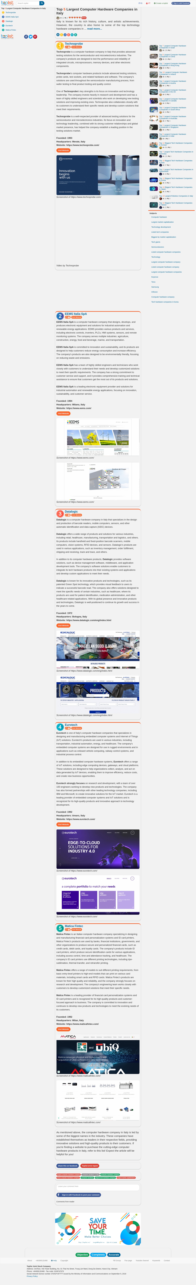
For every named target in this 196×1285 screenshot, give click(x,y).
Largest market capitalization (162, 222)
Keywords (156, 1261)
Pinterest (35, 37)
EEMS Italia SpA (76, 314)
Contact (167, 1261)
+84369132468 (42, 1261)
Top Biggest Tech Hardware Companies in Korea (175, 179)
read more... (94, 28)
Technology (155, 257)
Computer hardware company (162, 297)
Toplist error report (90, 1166)
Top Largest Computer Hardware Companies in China (172, 56)
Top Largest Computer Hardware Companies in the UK (172, 91)
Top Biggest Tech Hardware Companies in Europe (175, 144)
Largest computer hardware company (165, 262)
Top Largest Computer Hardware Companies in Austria (172, 82)
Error (84, 18)
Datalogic (71, 511)
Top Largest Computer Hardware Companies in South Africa (172, 108)
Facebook (26, 37)
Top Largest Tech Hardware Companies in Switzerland (176, 170)
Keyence (154, 277)
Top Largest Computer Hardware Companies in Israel (172, 47)
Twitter (31, 37)
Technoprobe (74, 43)
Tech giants (155, 242)
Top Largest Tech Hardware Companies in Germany (176, 153)
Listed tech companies (160, 232)
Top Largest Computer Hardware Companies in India (172, 135)
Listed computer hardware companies (165, 252)
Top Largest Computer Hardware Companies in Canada (172, 100)
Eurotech (71, 724)
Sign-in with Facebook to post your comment (77, 1195)
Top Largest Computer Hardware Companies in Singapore (172, 126)
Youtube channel (142, 1261)
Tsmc (153, 282)
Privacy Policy (32, 1276)
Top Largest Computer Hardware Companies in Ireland (173, 73)
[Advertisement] (98, 289)
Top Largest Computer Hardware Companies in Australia (172, 117)
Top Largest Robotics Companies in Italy (176, 196)
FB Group (117, 1261)
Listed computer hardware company (165, 267)
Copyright (64, 1261)
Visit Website (76, 47)
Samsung (155, 287)
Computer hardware (159, 217)
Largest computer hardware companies (166, 272)
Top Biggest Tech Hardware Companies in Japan (175, 188)
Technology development (161, 227)
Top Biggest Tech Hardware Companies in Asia (175, 161)
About (29, 1261)
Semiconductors (157, 247)
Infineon (154, 292)
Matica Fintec (74, 926)
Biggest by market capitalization (163, 237)
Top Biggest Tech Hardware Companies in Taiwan (175, 204)
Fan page (128, 1261)
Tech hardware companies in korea (164, 302)
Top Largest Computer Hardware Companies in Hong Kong (172, 64)
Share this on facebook (67, 1166)
